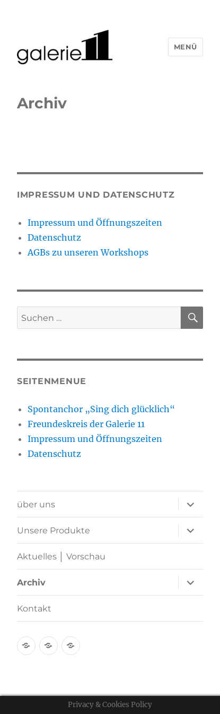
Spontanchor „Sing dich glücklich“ (101, 409)
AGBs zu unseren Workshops (88, 252)
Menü (185, 46)
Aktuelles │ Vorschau (61, 556)
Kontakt (34, 609)
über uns (36, 504)
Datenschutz (54, 237)
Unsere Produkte (53, 530)
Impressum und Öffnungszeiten (95, 222)
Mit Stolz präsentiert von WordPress (140, 675)
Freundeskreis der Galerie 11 (86, 424)
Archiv (31, 582)
